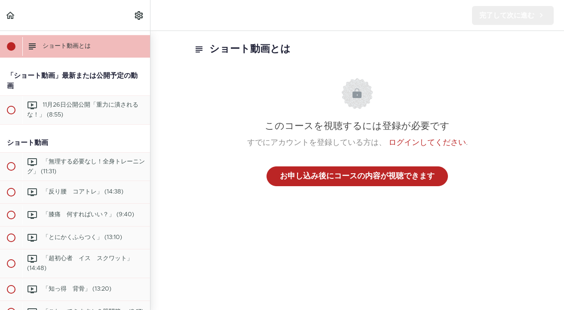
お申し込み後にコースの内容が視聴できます (357, 176)
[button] (10, 15)
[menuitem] (139, 15)
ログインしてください (427, 143)
